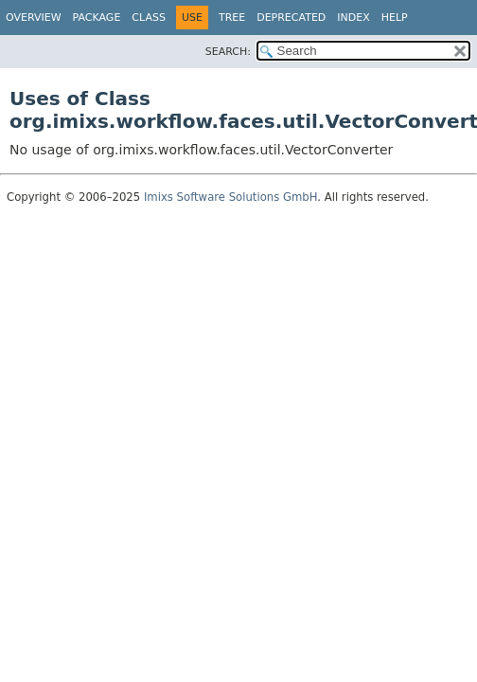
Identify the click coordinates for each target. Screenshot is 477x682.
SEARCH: (228, 51)
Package (97, 17)
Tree (232, 17)
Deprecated (291, 17)
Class (149, 17)
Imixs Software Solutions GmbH (230, 197)
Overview (34, 17)
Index (353, 17)
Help (394, 17)
